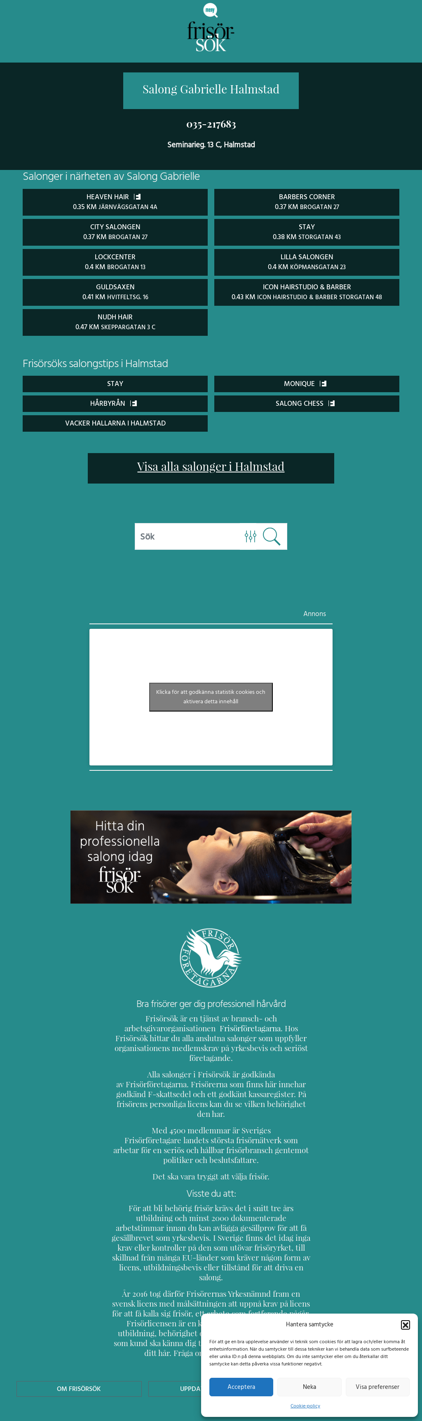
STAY (115, 381)
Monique (305, 381)
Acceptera (241, 1387)
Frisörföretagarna (228, 1026)
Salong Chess (305, 401)
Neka (309, 1387)
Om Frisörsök (79, 1337)
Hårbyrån (114, 401)
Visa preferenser (377, 1387)
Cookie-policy (305, 1406)
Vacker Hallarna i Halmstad (115, 421)
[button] (405, 1324)
